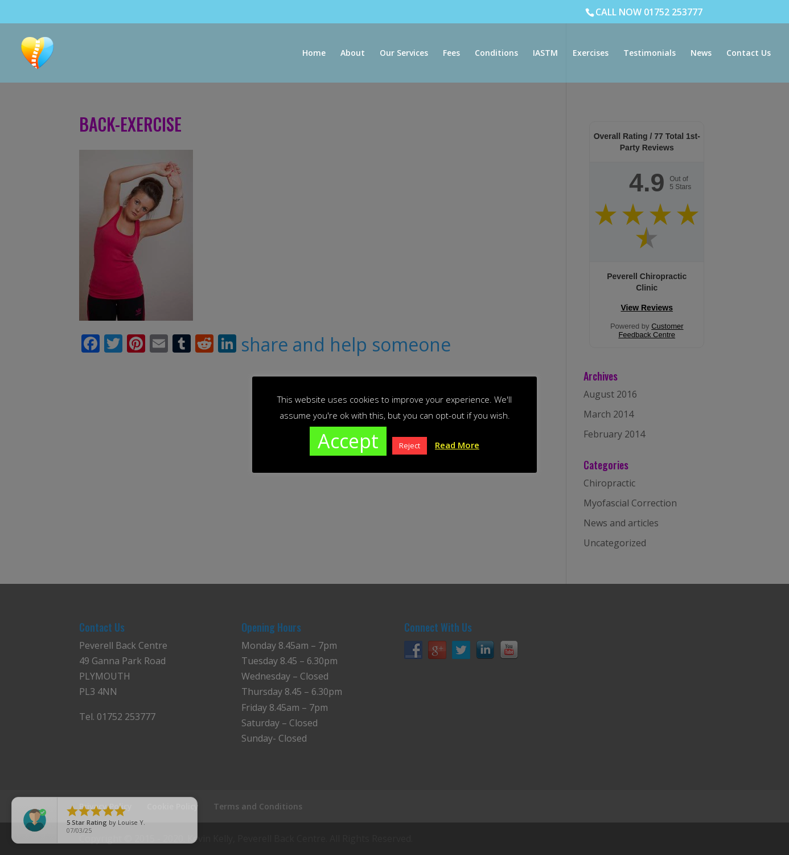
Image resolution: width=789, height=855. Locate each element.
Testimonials (649, 53)
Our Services (404, 53)
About (352, 53)
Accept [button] (348, 441)
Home (314, 53)
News (701, 53)
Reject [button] (409, 445)
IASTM (545, 53)
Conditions (496, 53)
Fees (451, 53)
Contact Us (748, 53)
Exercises (591, 53)
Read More (457, 445)
